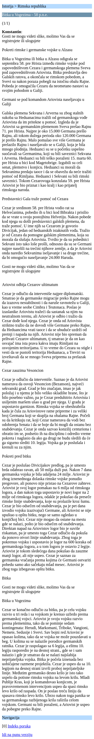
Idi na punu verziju (17, 734)
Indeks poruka (19, 726)
